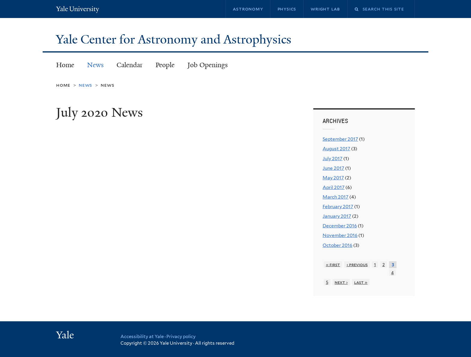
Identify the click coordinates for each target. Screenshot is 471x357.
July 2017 (332, 158)
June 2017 (333, 168)
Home (65, 65)
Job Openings (207, 65)
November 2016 (340, 235)
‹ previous (357, 264)
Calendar (130, 65)
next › (341, 282)
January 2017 (337, 216)
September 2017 (340, 139)
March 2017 (335, 197)
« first (333, 264)
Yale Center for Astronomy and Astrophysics (175, 39)
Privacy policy (181, 336)
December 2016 (340, 226)
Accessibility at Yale (142, 336)
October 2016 (337, 245)
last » (361, 282)
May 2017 (333, 178)
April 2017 (334, 187)
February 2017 (338, 206)
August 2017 (336, 149)
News (95, 65)
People (165, 65)
